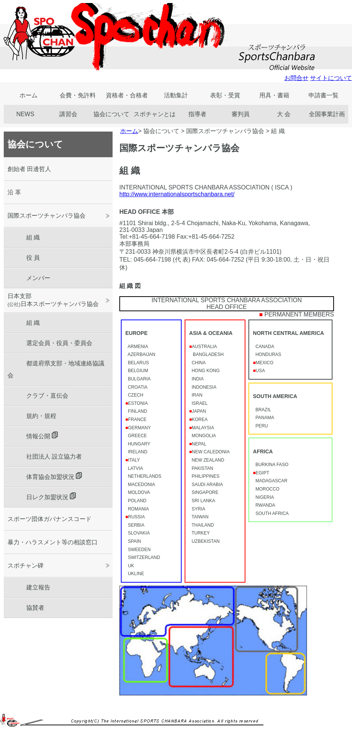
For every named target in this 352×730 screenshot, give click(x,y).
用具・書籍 (274, 95)
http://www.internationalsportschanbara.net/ (177, 194)
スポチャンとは (155, 114)
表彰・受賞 (225, 95)
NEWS (25, 114)
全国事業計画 (327, 114)
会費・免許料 (78, 95)
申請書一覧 (323, 95)
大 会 (283, 114)
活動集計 (176, 95)
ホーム (29, 95)
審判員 (241, 114)
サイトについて (331, 78)
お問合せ (296, 78)
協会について (111, 114)
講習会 (68, 114)
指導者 (197, 114)
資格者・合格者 (127, 95)
